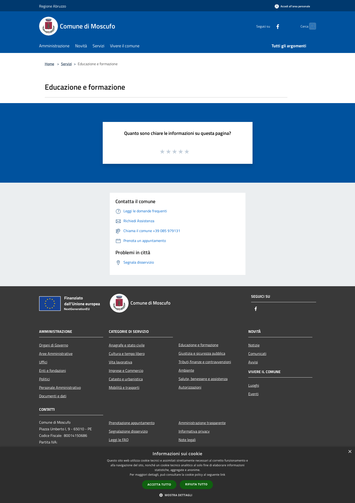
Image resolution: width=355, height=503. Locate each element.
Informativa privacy (194, 431)
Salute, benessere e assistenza (203, 379)
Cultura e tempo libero (127, 353)
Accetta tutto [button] (159, 485)
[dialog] (177, 475)
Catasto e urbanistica (126, 379)
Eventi (253, 394)
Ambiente (186, 370)
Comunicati (257, 353)
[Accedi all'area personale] (292, 6)
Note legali (187, 440)
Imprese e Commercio (126, 370)
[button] (177, 495)
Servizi (66, 64)
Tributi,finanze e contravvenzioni (205, 362)
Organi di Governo (53, 345)
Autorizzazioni (190, 387)
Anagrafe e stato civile (127, 345)
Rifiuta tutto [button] (196, 484)
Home (49, 64)
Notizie (254, 345)
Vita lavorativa (120, 362)
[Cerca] (310, 26)
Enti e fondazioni (52, 370)
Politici (44, 379)
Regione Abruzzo (52, 6)
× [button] (349, 452)
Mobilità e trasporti (124, 387)
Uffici (43, 362)
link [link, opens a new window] (222, 475)
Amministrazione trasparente (202, 423)
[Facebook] (268, 26)
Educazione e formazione (198, 345)
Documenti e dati (52, 396)
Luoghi (253, 385)
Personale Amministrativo (60, 387)
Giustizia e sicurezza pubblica (202, 353)
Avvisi (253, 362)
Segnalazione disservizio (128, 431)
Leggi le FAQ (119, 440)
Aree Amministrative (56, 353)
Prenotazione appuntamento (132, 423)
